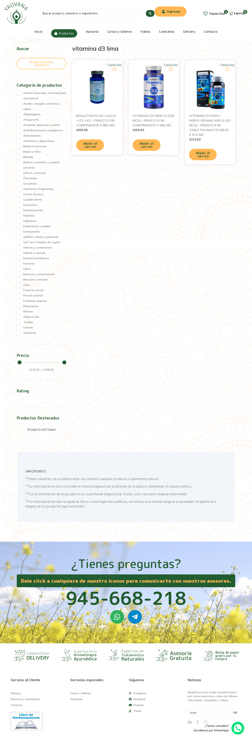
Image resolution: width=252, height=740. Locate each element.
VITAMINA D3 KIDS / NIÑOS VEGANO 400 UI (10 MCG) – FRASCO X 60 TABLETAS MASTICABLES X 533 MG (209, 125)
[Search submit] (150, 13)
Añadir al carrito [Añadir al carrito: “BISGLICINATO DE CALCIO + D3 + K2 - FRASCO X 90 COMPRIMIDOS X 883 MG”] (90, 145)
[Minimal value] (42, 362)
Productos (64, 33)
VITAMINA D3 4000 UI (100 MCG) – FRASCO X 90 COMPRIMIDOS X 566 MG (153, 120)
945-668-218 (126, 598)
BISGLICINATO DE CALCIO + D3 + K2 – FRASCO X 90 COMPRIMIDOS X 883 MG (96, 120)
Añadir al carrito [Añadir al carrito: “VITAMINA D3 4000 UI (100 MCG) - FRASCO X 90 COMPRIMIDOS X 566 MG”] (146, 145)
